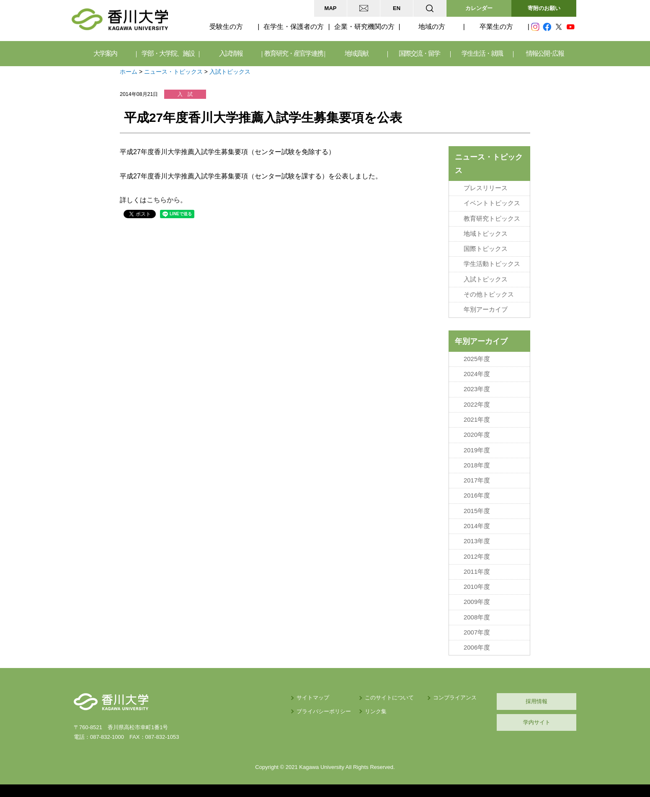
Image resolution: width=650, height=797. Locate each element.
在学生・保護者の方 (293, 26)
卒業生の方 (496, 26)
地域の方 (431, 26)
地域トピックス (486, 233)
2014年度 (477, 526)
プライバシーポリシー (324, 711)
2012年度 (477, 556)
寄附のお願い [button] (544, 8)
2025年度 (477, 359)
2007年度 (477, 632)
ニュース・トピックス (173, 71)
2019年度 (477, 450)
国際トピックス (486, 248)
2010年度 (477, 586)
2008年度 (477, 617)
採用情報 (536, 701)
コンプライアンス (455, 697)
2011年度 (477, 571)
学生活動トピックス (492, 264)
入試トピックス (229, 71)
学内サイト (536, 722)
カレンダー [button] (479, 8)
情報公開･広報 (545, 53)
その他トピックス (489, 294)
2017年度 (477, 480)
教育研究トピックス (492, 218)
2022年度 (477, 404)
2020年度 (477, 434)
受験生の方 (226, 26)
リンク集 (376, 711)
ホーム (128, 71)
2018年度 (477, 465)
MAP (331, 8)
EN (396, 8)
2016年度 (477, 495)
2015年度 (477, 511)
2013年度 (477, 541)
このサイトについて (389, 697)
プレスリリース (486, 188)
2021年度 (477, 419)
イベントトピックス (492, 203)
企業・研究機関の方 (364, 26)
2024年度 (477, 374)
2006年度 (477, 647)
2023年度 (477, 389)
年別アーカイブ (486, 309)
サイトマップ (313, 697)
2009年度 (477, 601)
